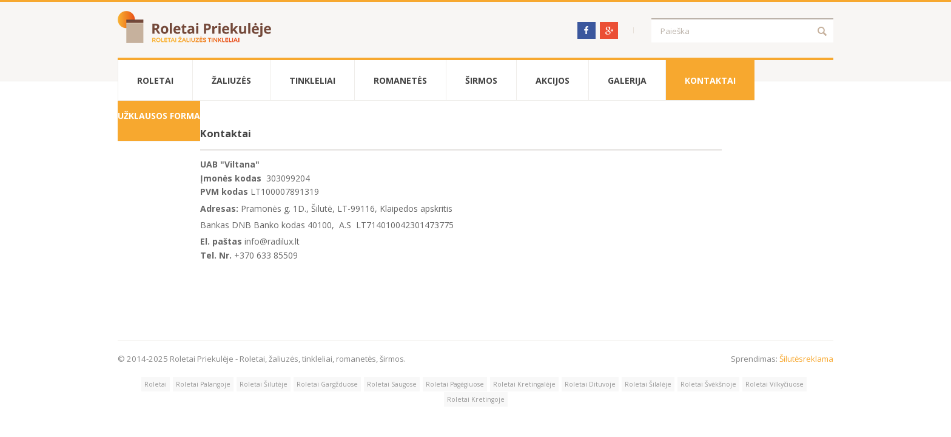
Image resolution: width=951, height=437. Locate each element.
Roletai (155, 80)
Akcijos (553, 80)
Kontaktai (710, 80)
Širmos (481, 80)
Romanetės (400, 80)
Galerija (627, 80)
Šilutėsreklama (806, 358)
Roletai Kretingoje (476, 399)
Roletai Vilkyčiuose (774, 384)
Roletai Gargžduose (327, 384)
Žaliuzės (231, 80)
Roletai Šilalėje (648, 384)
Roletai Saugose (392, 384)
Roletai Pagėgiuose (455, 384)
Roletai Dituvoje (590, 384)
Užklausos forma (159, 115)
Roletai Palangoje (203, 384)
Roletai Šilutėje (263, 384)
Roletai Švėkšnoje (708, 384)
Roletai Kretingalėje (524, 384)
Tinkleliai (312, 80)
